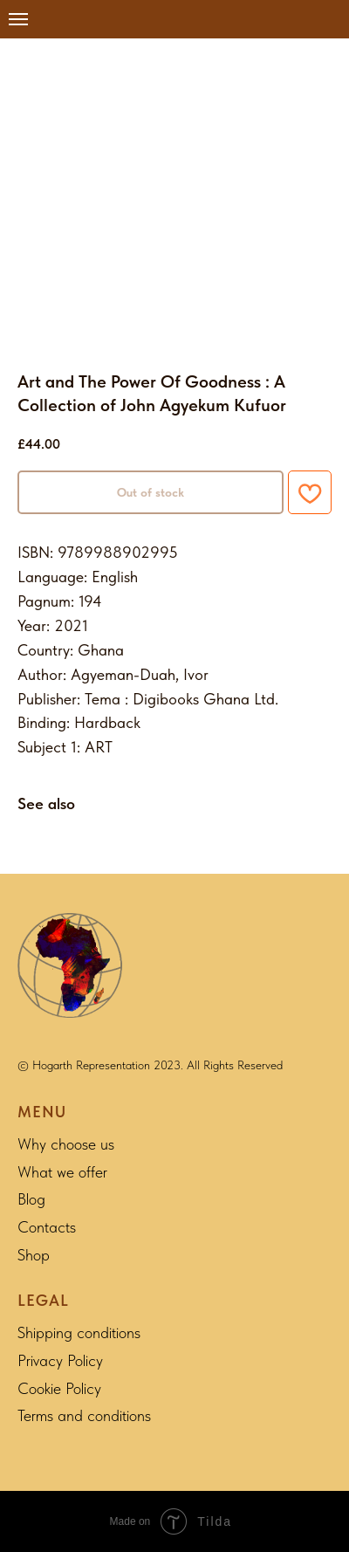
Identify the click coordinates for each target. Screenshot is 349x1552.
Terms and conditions (84, 1415)
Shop (33, 1255)
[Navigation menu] (18, 19)
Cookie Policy (59, 1388)
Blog (31, 1199)
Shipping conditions (78, 1332)
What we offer (62, 1172)
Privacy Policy (60, 1360)
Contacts (46, 1227)
